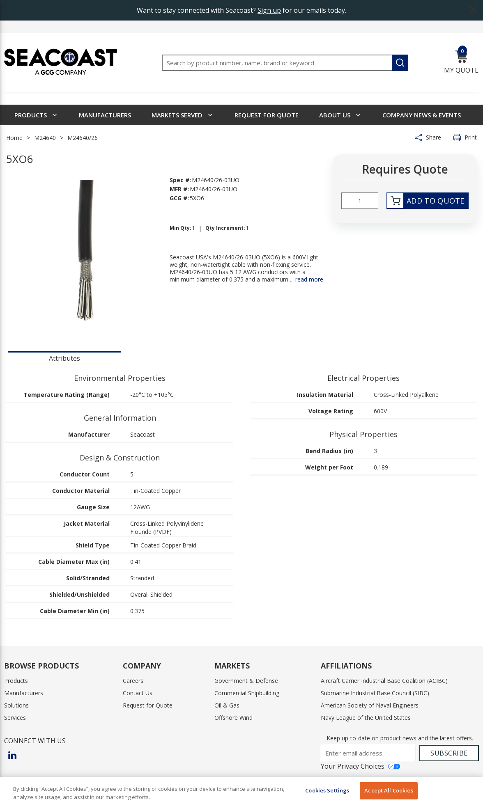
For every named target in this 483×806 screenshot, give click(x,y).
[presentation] (64, 357)
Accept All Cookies (388, 790)
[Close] (470, 790)
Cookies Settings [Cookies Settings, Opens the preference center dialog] (327, 790)
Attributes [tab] (64, 358)
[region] (241, 791)
